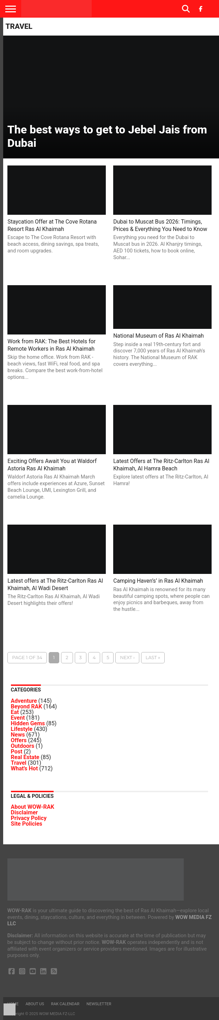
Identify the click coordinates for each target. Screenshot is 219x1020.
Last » (153, 657)
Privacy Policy (29, 818)
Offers (19, 740)
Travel (18, 762)
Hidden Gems (28, 723)
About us (35, 1004)
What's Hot (24, 768)
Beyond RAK (26, 706)
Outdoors (23, 746)
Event (18, 717)
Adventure (24, 700)
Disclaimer (24, 812)
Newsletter (98, 1004)
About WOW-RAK (32, 806)
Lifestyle (22, 729)
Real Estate (25, 757)
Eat (15, 712)
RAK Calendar (65, 1004)
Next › (127, 657)
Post (17, 751)
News (18, 734)
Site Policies (26, 823)
